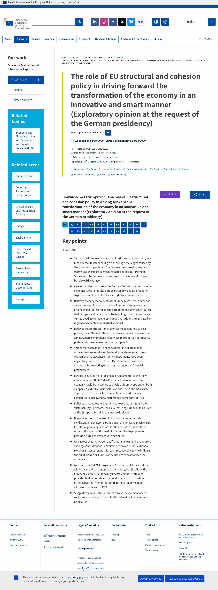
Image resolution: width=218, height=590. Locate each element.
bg (71, 224)
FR (108, 132)
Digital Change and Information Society (25, 211)
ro (111, 231)
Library (47, 541)
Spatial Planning (118, 174)
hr (130, 224)
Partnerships (151, 550)
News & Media (66, 39)
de (98, 224)
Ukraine (158, 39)
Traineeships (151, 540)
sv (137, 231)
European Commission (137, 169)
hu (78, 231)
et (104, 224)
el (111, 224)
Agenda (49, 39)
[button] (200, 195)
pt (104, 231)
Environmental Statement (90, 540)
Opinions (120, 57)
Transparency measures (89, 558)
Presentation (19, 80)
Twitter (122, 22)
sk (117, 231)
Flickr (140, 22)
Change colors (165, 22)
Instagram (104, 22)
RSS (113, 540)
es (78, 224)
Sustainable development (24, 286)
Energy (20, 226)
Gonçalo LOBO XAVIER (97, 161)
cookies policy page (73, 577)
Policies (36, 39)
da (91, 224)
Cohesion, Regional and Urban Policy (23, 191)
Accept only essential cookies (185, 578)
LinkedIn (95, 22)
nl (91, 231)
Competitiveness (99, 169)
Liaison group (185, 542)
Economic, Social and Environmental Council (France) (191, 556)
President (84, 39)
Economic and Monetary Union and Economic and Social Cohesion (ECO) (25, 140)
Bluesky (131, 22)
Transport (21, 300)
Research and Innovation (23, 271)
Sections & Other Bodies (135, 39)
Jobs (147, 534)
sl (124, 231)
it (137, 224)
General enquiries (18, 545)
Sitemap (115, 534)
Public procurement (155, 545)
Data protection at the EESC (91, 534)
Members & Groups (105, 39)
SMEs (102, 174)
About (8, 39)
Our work (22, 39)
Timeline (17, 90)
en (117, 224)
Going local (79, 169)
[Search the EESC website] (53, 22)
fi (130, 231)
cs (85, 224)
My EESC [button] (208, 38)
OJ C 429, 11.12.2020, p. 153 (102, 157)
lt (72, 231)
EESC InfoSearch (53, 547)
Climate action (24, 176)
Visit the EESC (16, 540)
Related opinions (22, 100)
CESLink (183, 548)
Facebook (113, 22)
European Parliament (84, 174)
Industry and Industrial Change (23, 253)
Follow (173, 194)
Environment (23, 238)
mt (84, 231)
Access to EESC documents (91, 563)
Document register (55, 536)
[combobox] (200, 22)
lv (144, 224)
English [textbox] (191, 22)
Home (64, 57)
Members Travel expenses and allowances (91, 570)
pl (98, 231)
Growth (117, 169)
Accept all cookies (150, 578)
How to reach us (17, 534)
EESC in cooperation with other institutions (191, 536)
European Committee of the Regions (171, 169)
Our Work (76, 57)
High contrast (156, 22)
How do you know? (67, 2)
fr (124, 224)
